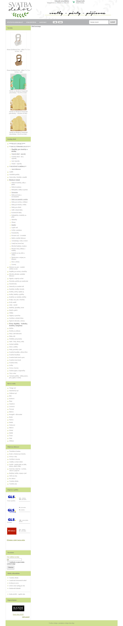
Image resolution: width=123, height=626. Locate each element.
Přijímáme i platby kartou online (16, 540)
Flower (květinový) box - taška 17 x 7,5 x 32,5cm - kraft (18, 71)
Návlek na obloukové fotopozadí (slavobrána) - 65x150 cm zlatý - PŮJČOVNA (18, 134)
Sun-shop (71, 623)
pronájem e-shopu (64, 623)
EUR (60, 22)
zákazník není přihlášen (62, 1)
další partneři (26, 617)
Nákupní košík (80, 1)
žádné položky (80, 3)
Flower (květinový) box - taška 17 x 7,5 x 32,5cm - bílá (18, 50)
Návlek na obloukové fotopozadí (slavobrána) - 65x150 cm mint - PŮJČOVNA (18, 92)
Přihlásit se (60, 3)
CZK (55, 22)
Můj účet (66, 3)
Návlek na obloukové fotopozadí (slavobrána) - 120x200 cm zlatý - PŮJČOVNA (18, 113)
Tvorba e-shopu (53, 623)
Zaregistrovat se (51, 3)
